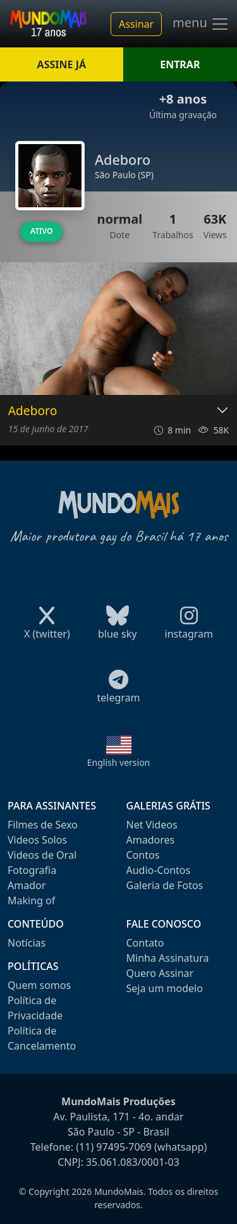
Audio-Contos (158, 870)
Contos (143, 855)
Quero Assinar (160, 973)
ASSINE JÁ (61, 64)
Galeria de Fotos (165, 885)
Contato (145, 943)
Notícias (27, 943)
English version (118, 762)
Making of (31, 900)
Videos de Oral (42, 855)
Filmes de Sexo (43, 825)
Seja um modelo (164, 988)
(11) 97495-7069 (114, 1147)
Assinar (136, 24)
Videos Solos (37, 840)
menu (201, 24)
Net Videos (152, 825)
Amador (27, 885)
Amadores (150, 840)
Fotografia (32, 870)
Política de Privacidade (35, 1007)
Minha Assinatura (167, 958)
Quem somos (39, 985)
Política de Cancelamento (42, 1038)
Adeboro (32, 411)
